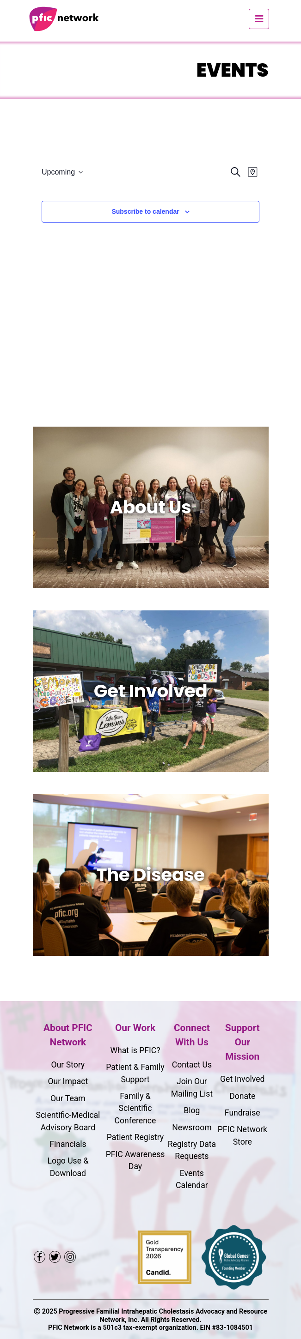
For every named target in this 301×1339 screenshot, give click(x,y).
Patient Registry (135, 1137)
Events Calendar (192, 1179)
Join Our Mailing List (192, 1087)
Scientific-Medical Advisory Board (68, 1121)
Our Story (68, 1064)
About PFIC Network (67, 1035)
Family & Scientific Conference (135, 1108)
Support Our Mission (242, 1042)
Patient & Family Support (135, 1073)
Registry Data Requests (192, 1150)
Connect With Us (192, 1035)
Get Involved (242, 1079)
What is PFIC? (135, 1050)
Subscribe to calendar (145, 211)
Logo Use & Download (67, 1166)
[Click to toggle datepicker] (62, 172)
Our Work (135, 1027)
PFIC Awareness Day (135, 1160)
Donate (242, 1096)
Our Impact (68, 1081)
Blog (192, 1110)
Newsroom (191, 1127)
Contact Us (192, 1064)
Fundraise (242, 1112)
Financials (67, 1144)
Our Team (68, 1098)
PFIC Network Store (242, 1135)
